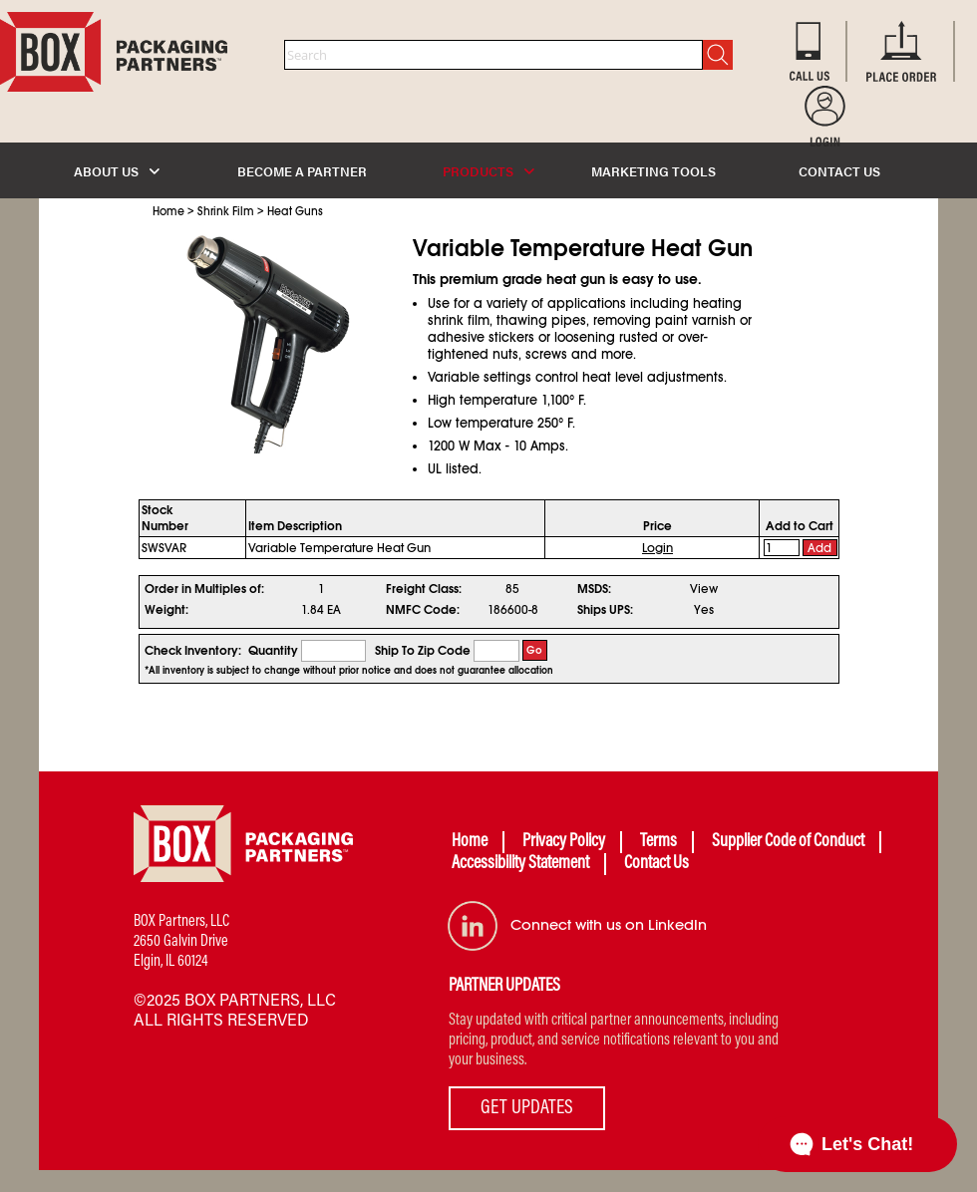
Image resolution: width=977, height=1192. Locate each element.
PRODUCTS (488, 170)
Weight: (166, 610)
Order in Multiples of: (204, 589)
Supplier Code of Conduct (788, 842)
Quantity (273, 651)
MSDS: (594, 589)
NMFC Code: (423, 610)
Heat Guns (295, 211)
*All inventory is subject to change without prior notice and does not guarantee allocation (349, 671)
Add (819, 548)
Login (657, 548)
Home (168, 211)
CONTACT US (839, 170)
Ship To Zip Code (423, 651)
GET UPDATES (527, 1108)
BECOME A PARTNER (302, 170)
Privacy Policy (563, 842)
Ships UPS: (605, 610)
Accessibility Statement (520, 864)
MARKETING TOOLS (653, 170)
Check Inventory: (193, 651)
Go (534, 650)
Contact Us (656, 864)
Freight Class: (424, 589)
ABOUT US (117, 170)
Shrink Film (225, 211)
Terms (658, 842)
